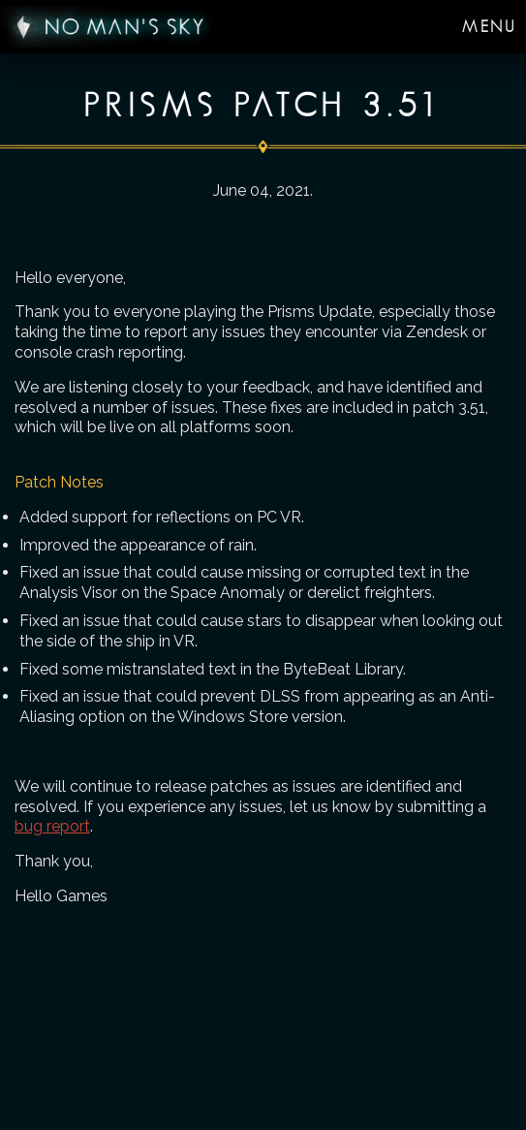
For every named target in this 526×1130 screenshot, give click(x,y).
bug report (52, 826)
